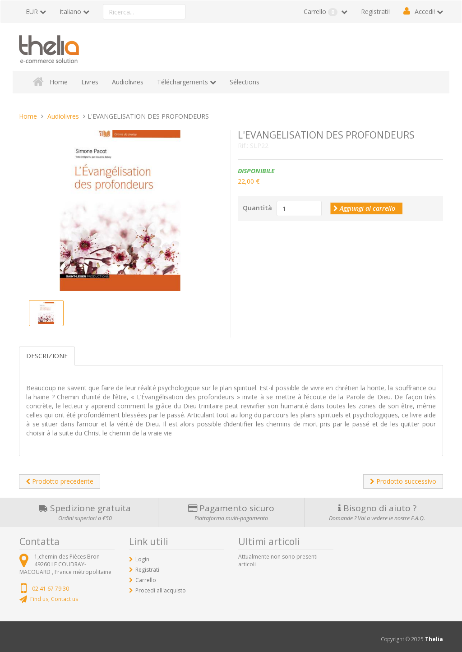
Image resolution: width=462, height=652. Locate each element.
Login (142, 559)
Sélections (244, 82)
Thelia (434, 639)
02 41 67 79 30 (50, 588)
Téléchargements (182, 82)
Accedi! (425, 11)
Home (59, 82)
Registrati (147, 569)
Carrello (321, 11)
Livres (89, 82)
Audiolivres (127, 82)
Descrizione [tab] (47, 355)
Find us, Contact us (54, 599)
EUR (32, 11)
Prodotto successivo (403, 481)
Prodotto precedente (59, 481)
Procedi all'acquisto (160, 590)
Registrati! (375, 11)
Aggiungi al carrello (364, 208)
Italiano (70, 11)
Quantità (257, 207)
